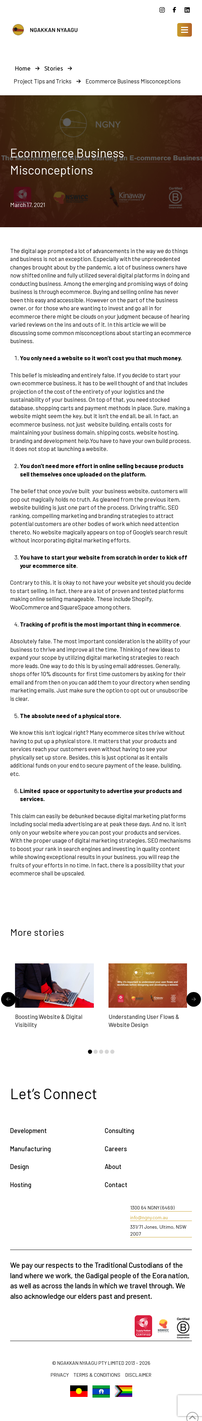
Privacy (60, 1375)
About (113, 1166)
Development (28, 1130)
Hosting (20, 1185)
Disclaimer (138, 1375)
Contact (116, 1185)
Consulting (119, 1130)
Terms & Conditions (97, 1375)
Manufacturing (30, 1149)
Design (19, 1166)
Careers (116, 1149)
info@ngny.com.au (149, 1217)
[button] (184, 30)
